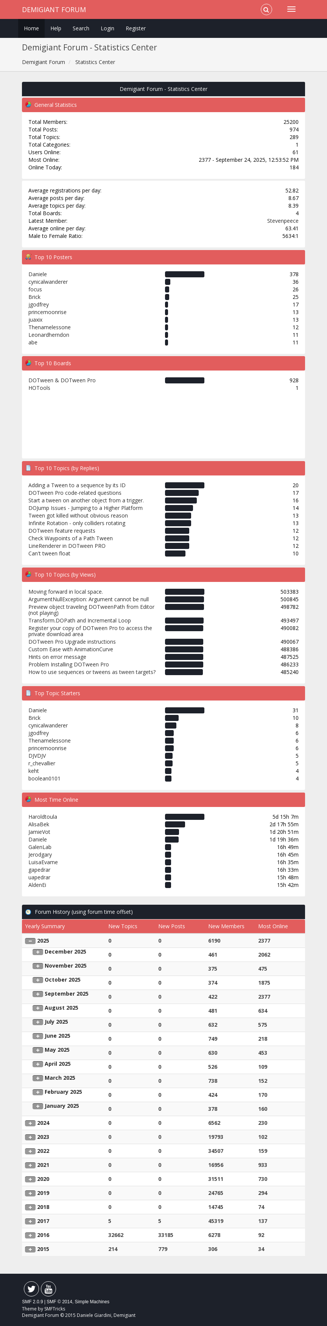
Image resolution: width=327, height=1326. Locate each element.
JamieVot (39, 831)
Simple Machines (92, 1301)
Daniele (37, 274)
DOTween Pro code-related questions (74, 492)
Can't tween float (49, 553)
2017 (43, 1220)
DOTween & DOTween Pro (62, 380)
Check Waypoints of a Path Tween (70, 538)
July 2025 (56, 1021)
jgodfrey (38, 304)
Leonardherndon (48, 334)
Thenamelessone (49, 327)
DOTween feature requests (61, 530)
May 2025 (57, 1049)
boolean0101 (44, 778)
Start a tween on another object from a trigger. (86, 500)
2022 (43, 1150)
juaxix (35, 319)
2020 (43, 1178)
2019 (43, 1192)
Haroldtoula (42, 816)
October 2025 (63, 979)
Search (81, 28)
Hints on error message (57, 656)
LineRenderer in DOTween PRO (67, 545)
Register (136, 28)
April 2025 (58, 1063)
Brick (34, 296)
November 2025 (66, 965)
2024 (43, 1122)
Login (107, 28)
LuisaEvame (43, 862)
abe (32, 342)
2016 (43, 1234)
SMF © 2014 (59, 1301)
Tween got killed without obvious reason (78, 515)
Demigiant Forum (54, 9)
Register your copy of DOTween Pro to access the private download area (90, 631)
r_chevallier (41, 763)
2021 (43, 1164)
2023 (43, 1136)
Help (55, 28)
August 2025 (61, 1007)
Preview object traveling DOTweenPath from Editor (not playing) (91, 609)
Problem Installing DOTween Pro (68, 664)
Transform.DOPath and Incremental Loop (79, 620)
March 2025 (60, 1077)
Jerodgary (40, 854)
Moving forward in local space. (65, 591)
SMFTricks (54, 1309)
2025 (43, 940)
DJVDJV (37, 755)
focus (35, 289)
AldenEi (37, 884)
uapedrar (39, 877)
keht (33, 770)
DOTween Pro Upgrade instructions (72, 641)
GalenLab (39, 847)
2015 (43, 1249)
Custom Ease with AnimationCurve (70, 649)
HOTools (39, 387)
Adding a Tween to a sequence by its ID (77, 485)
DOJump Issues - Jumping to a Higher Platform (85, 507)
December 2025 (65, 951)
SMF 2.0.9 (32, 1301)
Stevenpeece (283, 220)
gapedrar (39, 869)
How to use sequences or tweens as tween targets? (92, 672)
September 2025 (67, 993)
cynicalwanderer (48, 281)
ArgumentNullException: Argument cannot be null (88, 599)
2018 (43, 1206)
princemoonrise (47, 312)
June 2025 (57, 1035)
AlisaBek (38, 824)
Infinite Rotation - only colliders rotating (76, 523)
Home (31, 28)
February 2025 (63, 1091)
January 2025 (62, 1105)
